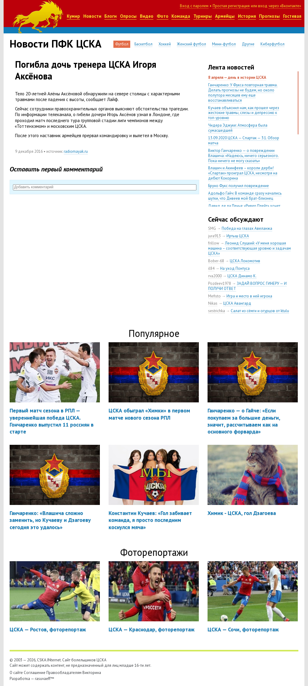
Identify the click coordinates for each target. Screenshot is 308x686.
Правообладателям (64, 672)
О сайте (16, 672)
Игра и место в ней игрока (249, 296)
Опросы (128, 16)
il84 (211, 268)
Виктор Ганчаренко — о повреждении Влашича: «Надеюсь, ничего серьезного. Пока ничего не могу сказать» (243, 155)
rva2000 (215, 275)
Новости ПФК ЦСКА (55, 44)
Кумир (73, 16)
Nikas (212, 303)
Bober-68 (216, 260)
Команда (180, 16)
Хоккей (165, 44)
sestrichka (216, 310)
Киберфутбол (272, 44)
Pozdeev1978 (219, 283)
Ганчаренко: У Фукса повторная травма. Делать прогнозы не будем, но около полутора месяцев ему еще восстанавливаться (243, 92)
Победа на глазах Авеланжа (247, 228)
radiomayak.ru (76, 151)
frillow (213, 243)
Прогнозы (269, 16)
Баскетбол (143, 44)
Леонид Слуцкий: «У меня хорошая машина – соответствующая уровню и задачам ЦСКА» (249, 248)
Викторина (91, 672)
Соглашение (34, 672)
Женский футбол (191, 44)
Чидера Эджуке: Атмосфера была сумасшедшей (237, 128)
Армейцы (225, 16)
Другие (248, 44)
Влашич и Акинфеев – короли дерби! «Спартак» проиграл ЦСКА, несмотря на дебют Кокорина (242, 173)
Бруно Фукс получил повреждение (238, 185)
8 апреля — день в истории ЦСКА (237, 77)
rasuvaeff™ (44, 678)
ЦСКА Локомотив (245, 260)
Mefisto (214, 296)
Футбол (121, 44)
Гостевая (292, 16)
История (247, 16)
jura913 (214, 235)
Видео (146, 16)
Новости (92, 16)
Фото (162, 16)
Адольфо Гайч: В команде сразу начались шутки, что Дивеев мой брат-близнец (245, 196)
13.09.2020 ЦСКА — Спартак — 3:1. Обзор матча (243, 140)
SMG (212, 228)
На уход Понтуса (235, 268)
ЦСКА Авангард (237, 303)
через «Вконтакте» (285, 5)
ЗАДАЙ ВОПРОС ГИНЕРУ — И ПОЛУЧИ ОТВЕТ (247, 286)
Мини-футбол (224, 44)
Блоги (110, 16)
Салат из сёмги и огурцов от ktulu (260, 310)
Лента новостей (231, 67)
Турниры (202, 16)
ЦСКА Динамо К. (242, 275)
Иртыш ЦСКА (237, 235)
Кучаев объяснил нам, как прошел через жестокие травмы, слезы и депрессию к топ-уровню (243, 113)
